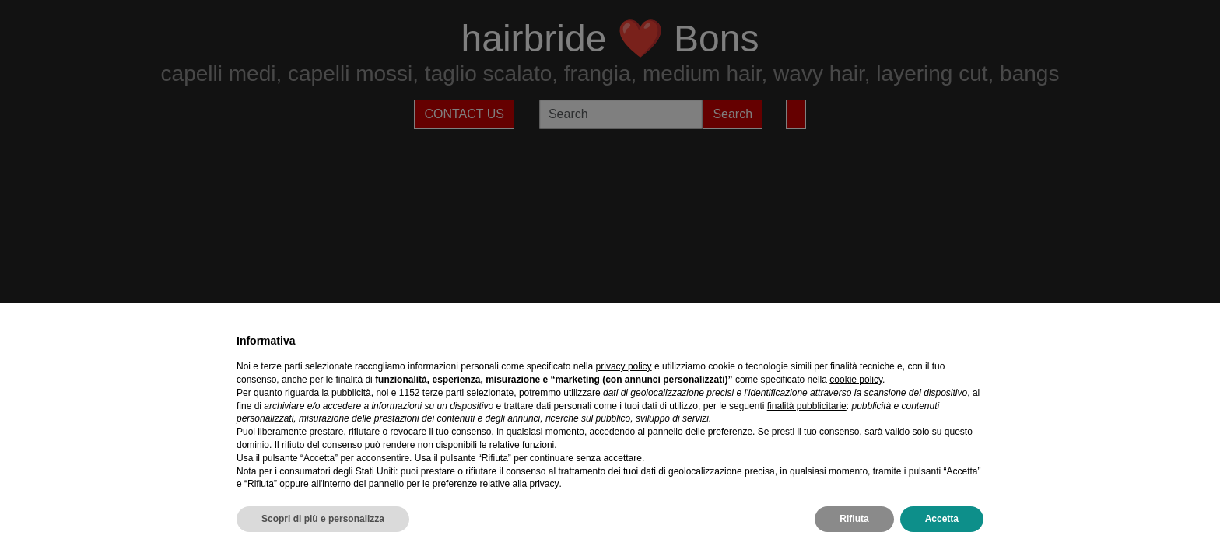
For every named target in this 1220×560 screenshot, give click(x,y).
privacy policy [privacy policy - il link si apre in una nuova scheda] (624, 366)
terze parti (443, 392)
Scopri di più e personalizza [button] (322, 518)
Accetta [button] (942, 518)
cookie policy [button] (855, 379)
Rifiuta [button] (854, 518)
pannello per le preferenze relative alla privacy (464, 483)
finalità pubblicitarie (807, 406)
